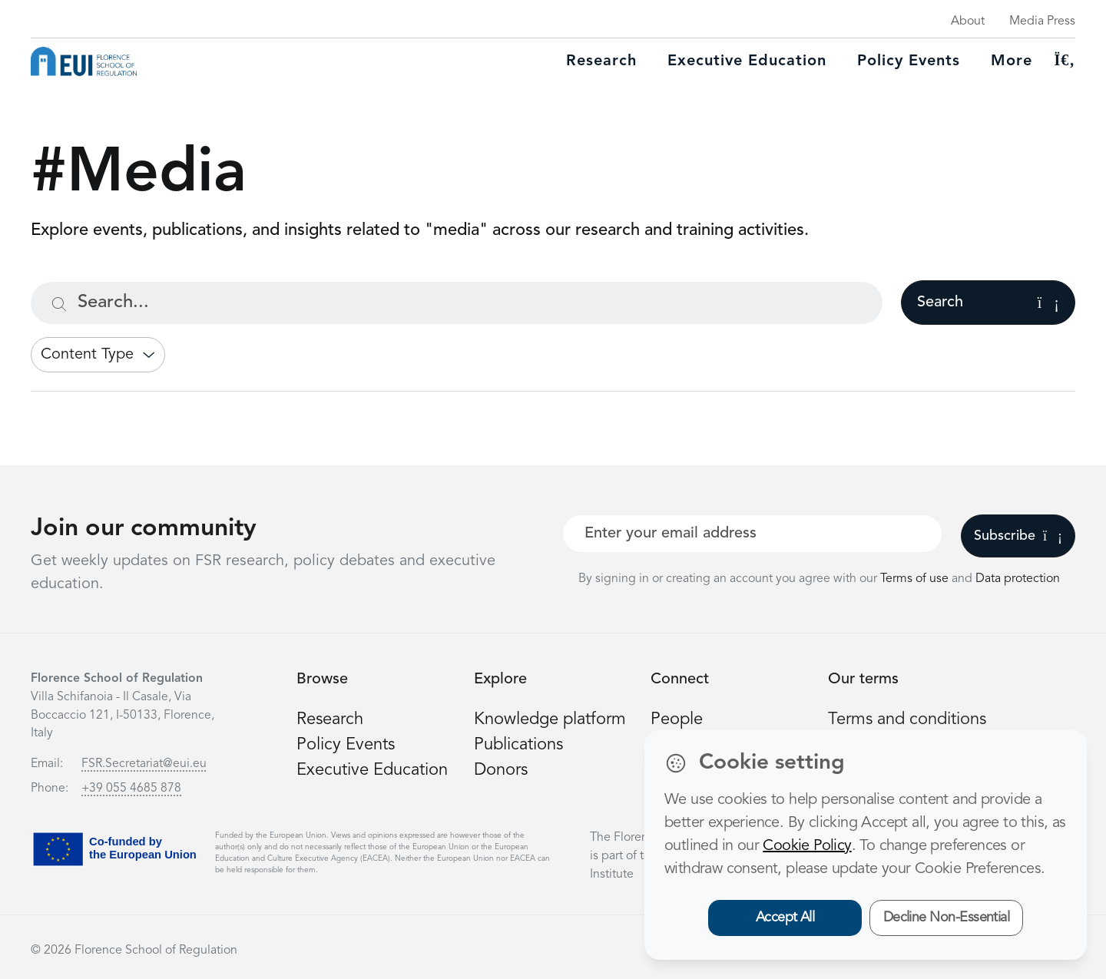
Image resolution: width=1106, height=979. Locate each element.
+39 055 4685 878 (131, 788)
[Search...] (456, 303)
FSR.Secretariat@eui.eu (144, 764)
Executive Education (372, 770)
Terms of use (916, 579)
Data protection (1017, 579)
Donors (501, 770)
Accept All (785, 917)
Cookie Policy (807, 846)
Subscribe (1018, 536)
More (1011, 61)
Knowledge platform (550, 719)
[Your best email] (752, 533)
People (677, 719)
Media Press (1042, 21)
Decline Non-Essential (946, 917)
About (968, 21)
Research (601, 61)
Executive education (746, 61)
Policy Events (908, 61)
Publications (518, 744)
